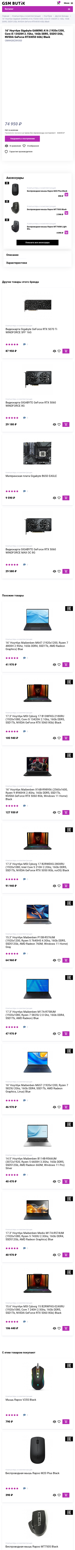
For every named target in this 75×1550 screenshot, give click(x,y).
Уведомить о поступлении (22, 139)
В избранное (33, 146)
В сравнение (15, 146)
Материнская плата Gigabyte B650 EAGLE (31, 476)
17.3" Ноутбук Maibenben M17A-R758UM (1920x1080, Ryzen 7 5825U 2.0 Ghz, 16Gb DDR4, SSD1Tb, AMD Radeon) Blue (35, 1015)
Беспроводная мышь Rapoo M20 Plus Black (47, 191)
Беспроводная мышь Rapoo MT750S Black (46, 209)
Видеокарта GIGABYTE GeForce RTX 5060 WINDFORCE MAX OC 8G (31, 551)
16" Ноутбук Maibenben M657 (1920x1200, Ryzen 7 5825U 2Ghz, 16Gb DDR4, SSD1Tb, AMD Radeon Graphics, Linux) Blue (37, 1088)
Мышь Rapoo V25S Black (21, 1399)
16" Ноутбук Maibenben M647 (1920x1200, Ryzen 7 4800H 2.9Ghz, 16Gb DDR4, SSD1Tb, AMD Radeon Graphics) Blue (37, 646)
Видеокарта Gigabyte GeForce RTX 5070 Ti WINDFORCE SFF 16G (31, 331)
